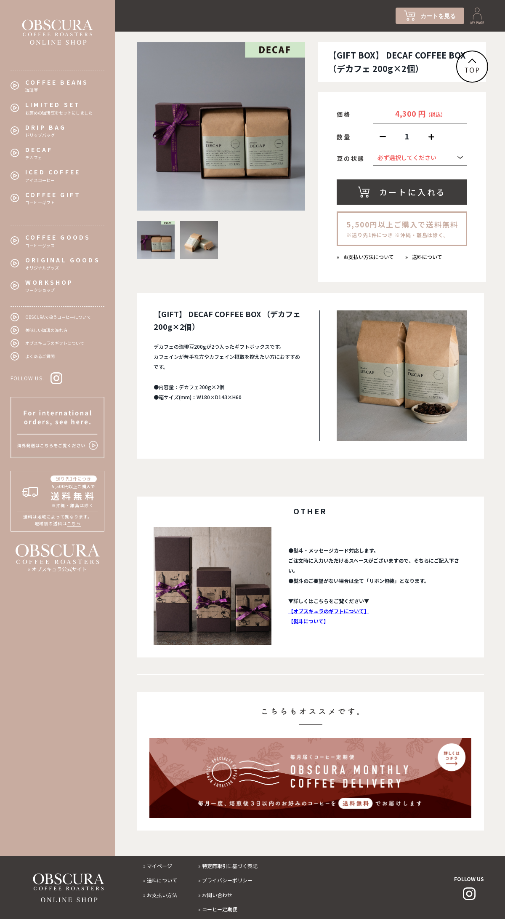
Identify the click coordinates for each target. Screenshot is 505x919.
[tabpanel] (221, 126)
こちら (74, 523)
